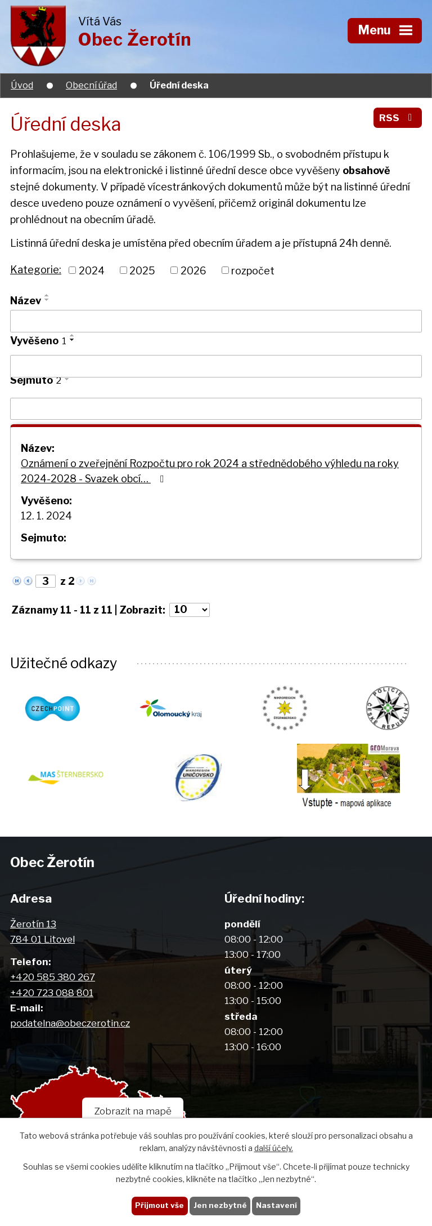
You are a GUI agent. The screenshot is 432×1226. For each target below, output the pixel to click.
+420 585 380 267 (52, 977)
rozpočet (252, 270)
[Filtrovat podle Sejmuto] (216, 409)
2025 (142, 270)
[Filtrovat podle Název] (216, 321)
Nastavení (276, 1205)
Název (25, 300)
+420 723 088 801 (51, 992)
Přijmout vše (159, 1205)
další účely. (273, 1148)
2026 (193, 270)
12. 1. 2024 (46, 516)
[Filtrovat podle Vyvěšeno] (216, 366)
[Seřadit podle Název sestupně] (47, 299)
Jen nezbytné (220, 1205)
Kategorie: (35, 270)
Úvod (22, 85)
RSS (397, 117)
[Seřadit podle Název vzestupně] (47, 295)
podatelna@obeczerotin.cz (70, 1023)
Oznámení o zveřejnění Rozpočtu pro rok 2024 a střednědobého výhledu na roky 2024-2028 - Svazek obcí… (210, 471)
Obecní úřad (91, 85)
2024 (92, 270)
